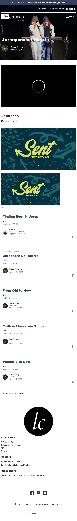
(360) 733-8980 (57, 9)
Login (60, 504)
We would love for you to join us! (39, 3)
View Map (5, 451)
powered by (38, 513)
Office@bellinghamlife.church (19, 465)
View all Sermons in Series (12, 393)
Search (42, 9)
